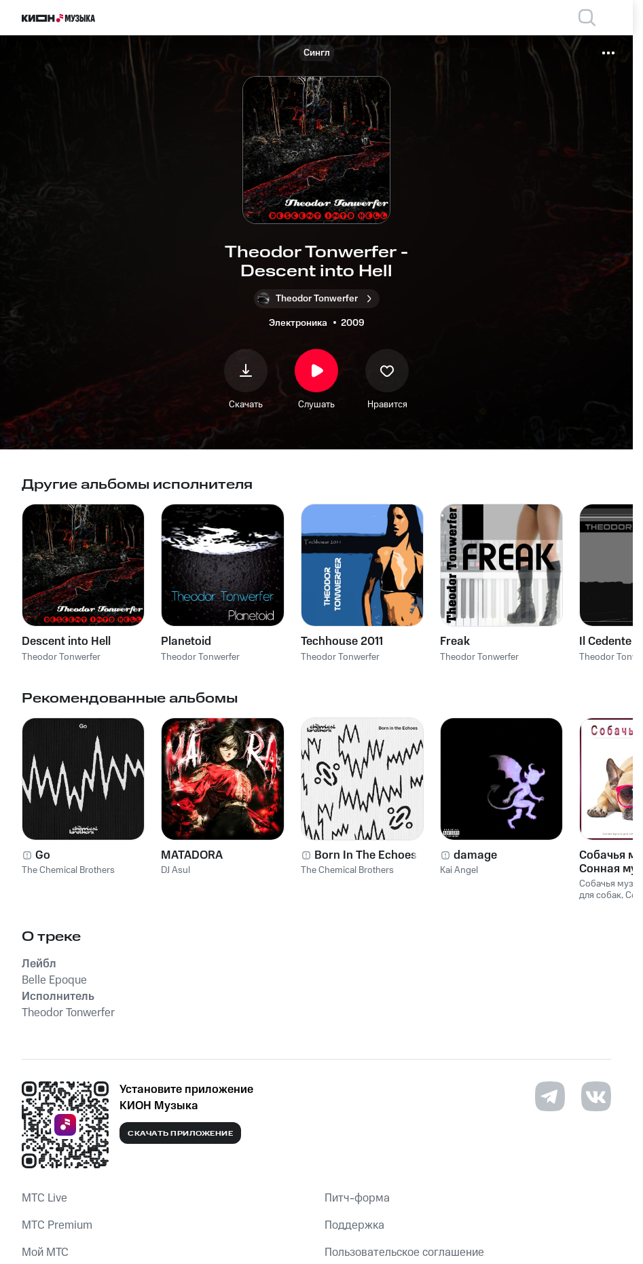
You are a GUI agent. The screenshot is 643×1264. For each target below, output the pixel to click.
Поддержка (354, 1225)
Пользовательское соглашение (404, 1252)
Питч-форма (357, 1198)
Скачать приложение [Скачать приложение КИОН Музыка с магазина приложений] (180, 1133)
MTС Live (44, 1198)
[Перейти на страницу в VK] (596, 1096)
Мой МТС (45, 1252)
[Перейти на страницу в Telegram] (550, 1096)
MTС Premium (57, 1225)
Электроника (298, 323)
